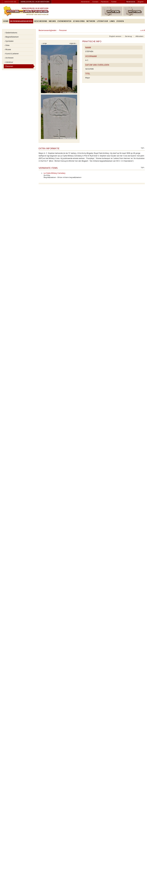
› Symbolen (8, 41)
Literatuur (102, 21)
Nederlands (130, 2)
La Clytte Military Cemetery (54, 173)
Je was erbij (79, 21)
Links (112, 21)
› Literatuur (8, 62)
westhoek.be (10, 2)
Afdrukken (139, 36)
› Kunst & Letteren (11, 54)
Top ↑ (143, 148)
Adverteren (85, 2)
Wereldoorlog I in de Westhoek (35, 2)
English (141, 2)
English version (115, 36)
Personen (63, 30)
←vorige (44, 43)
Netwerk (90, 21)
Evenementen (64, 21)
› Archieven (8, 58)
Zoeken (120, 21)
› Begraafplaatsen (11, 37)
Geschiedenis (40, 21)
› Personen (8, 66)
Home (5, 21)
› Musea (7, 49)
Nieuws (52, 21)
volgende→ (73, 43)
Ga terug (128, 36)
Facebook (105, 2)
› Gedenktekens (10, 33)
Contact (95, 2)
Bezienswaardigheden (21, 21)
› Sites (6, 45)
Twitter (114, 2)
